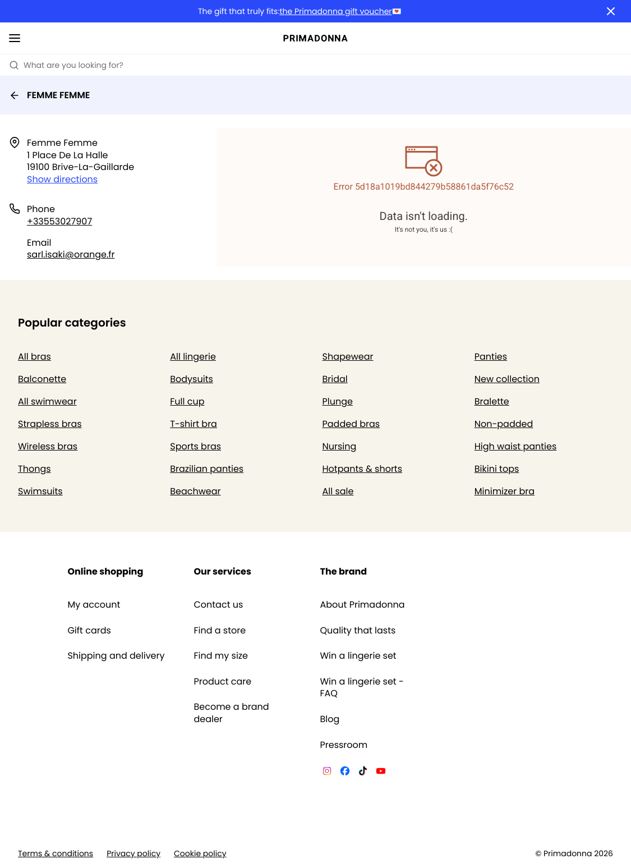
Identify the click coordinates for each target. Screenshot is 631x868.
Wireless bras (47, 446)
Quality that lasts (358, 630)
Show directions (62, 179)
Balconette (42, 379)
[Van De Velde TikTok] (363, 772)
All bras (34, 356)
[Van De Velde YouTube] (381, 772)
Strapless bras (50, 423)
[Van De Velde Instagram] (327, 772)
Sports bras (195, 446)
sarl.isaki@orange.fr (71, 254)
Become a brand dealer (231, 713)
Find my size (221, 656)
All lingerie (193, 356)
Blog (330, 719)
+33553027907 (59, 221)
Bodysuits (191, 379)
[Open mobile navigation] (14, 38)
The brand (343, 571)
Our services (222, 571)
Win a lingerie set (358, 656)
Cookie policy (200, 853)
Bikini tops (497, 468)
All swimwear (47, 401)
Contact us (218, 605)
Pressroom (344, 745)
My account (93, 605)
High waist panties (516, 446)
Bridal (335, 379)
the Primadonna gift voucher (335, 11)
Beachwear (195, 491)
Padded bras (351, 423)
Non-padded (504, 423)
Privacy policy (133, 853)
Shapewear (348, 356)
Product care (222, 682)
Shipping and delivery (115, 656)
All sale (338, 491)
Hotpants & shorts (363, 468)
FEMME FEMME (49, 95)
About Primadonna (362, 605)
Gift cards (88, 630)
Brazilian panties (206, 468)
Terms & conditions (55, 853)
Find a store (220, 630)
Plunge (338, 401)
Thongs (34, 468)
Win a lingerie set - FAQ (362, 688)
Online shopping (105, 571)
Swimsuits (40, 491)
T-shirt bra (193, 423)
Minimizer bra (505, 491)
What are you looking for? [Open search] (66, 65)
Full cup (187, 401)
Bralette (492, 401)
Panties (491, 356)
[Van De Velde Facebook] (345, 772)
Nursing (340, 446)
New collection (507, 379)
